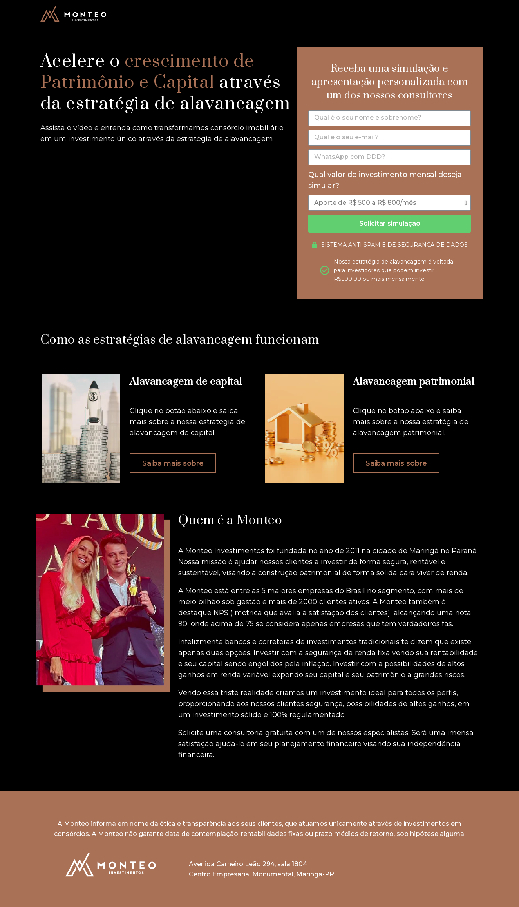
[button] (173, 463)
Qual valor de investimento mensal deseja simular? (385, 180)
